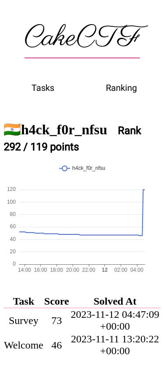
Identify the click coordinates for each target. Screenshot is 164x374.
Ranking (121, 88)
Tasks (42, 88)
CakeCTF (82, 38)
